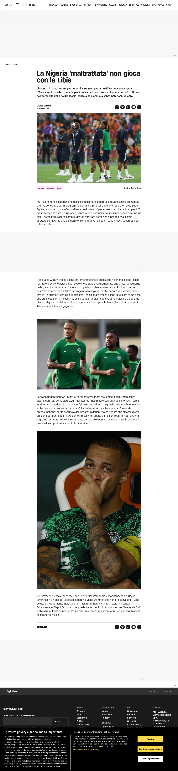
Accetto (150, 739)
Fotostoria (107, 714)
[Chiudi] (173, 749)
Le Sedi (131, 714)
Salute (113, 5)
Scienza (123, 5)
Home (8, 64)
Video (105, 711)
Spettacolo (158, 5)
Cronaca (54, 5)
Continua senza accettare (150, 749)
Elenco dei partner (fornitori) (86, 749)
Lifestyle (134, 5)
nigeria (50, 188)
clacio (41, 188)
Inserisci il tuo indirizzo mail (19, 715)
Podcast (106, 717)
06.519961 (161, 726)
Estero (64, 5)
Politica (87, 5)
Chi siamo (132, 711)
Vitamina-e (108, 726)
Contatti (131, 721)
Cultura (145, 5)
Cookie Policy (134, 724)
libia (59, 188)
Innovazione (100, 5)
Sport (169, 5)
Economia (75, 5)
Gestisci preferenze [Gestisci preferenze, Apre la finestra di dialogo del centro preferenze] (150, 758)
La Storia (131, 717)
